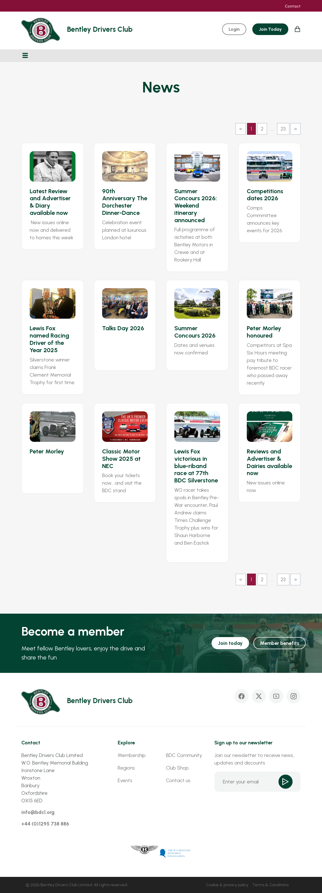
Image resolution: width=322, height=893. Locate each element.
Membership (132, 755)
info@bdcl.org (38, 812)
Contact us (178, 780)
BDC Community (184, 755)
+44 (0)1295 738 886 (45, 824)
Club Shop (177, 768)
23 (283, 129)
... (272, 129)
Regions (126, 768)
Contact (293, 6)
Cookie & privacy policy (227, 884)
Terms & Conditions (270, 884)
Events (125, 780)
